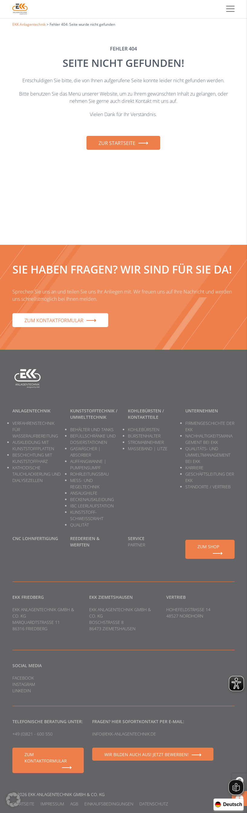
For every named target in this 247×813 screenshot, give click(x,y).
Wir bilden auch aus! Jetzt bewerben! (146, 754)
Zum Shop (208, 546)
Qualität (79, 525)
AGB (74, 804)
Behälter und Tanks (92, 429)
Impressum (52, 804)
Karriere (194, 467)
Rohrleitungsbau (89, 474)
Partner (136, 545)
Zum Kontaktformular (53, 320)
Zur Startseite (117, 143)
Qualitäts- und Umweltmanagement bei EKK (207, 455)
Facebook (23, 678)
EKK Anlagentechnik (29, 24)
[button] (13, 799)
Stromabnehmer (146, 442)
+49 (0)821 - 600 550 (32, 734)
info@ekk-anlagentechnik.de (124, 734)
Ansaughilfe (83, 493)
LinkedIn (21, 690)
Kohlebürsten (143, 429)
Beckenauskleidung (92, 499)
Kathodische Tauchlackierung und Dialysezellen (36, 474)
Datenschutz (153, 804)
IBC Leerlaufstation (92, 506)
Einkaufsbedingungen (108, 804)
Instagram (23, 684)
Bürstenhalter (144, 436)
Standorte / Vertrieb (208, 487)
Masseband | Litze (147, 448)
